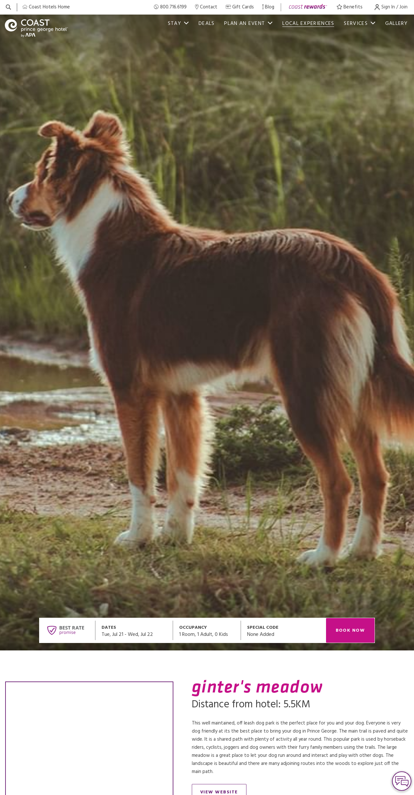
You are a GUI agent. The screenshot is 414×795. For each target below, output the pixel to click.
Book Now (350, 630)
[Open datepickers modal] (134, 630)
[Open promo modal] (283, 630)
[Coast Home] (46, 7)
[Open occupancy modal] (207, 630)
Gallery (396, 23)
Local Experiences (308, 23)
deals (207, 23)
